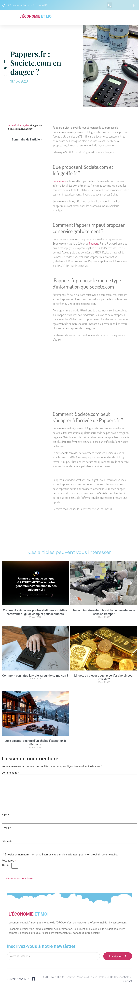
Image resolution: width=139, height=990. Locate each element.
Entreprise (23, 125)
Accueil (12, 125)
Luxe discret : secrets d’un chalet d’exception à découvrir (35, 742)
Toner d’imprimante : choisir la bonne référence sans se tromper (104, 612)
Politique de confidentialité (115, 977)
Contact (127, 980)
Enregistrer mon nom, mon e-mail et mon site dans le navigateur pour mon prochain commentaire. (61, 854)
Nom (5, 815)
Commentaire (10, 772)
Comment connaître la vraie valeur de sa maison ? (35, 675)
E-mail (6, 828)
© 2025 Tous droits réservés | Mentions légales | (70, 977)
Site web (7, 841)
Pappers (93, 243)
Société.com (59, 181)
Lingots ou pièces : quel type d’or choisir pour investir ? (103, 677)
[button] (109, 5)
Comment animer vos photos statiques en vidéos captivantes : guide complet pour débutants (35, 612)
